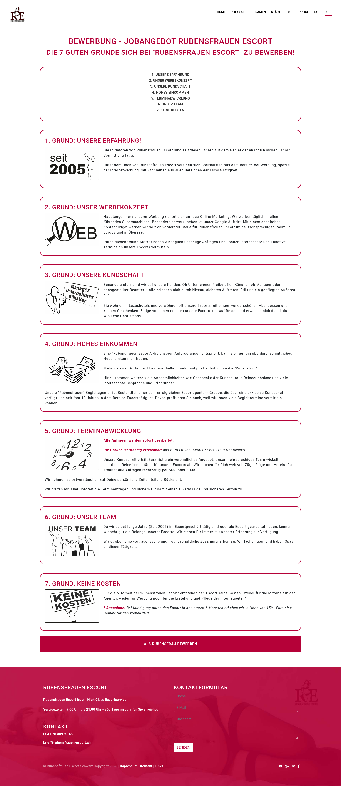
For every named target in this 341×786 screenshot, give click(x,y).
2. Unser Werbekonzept (170, 80)
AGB (290, 12)
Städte (276, 12)
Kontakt (146, 766)
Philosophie (240, 12)
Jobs (328, 12)
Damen (260, 12)
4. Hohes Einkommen (170, 92)
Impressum (128, 766)
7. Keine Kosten (170, 110)
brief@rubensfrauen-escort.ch (67, 742)
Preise (304, 12)
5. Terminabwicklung (170, 98)
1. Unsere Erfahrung (170, 75)
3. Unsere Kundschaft (170, 86)
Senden (183, 747)
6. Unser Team (170, 104)
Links (159, 766)
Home (221, 12)
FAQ (316, 12)
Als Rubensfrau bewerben (170, 644)
